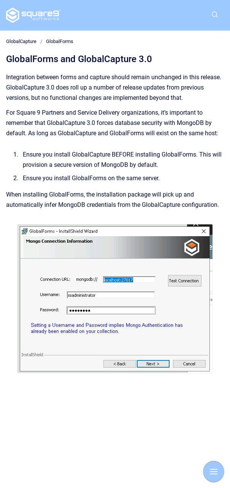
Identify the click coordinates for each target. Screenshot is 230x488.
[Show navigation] (213, 471)
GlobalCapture (21, 41)
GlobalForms (59, 41)
